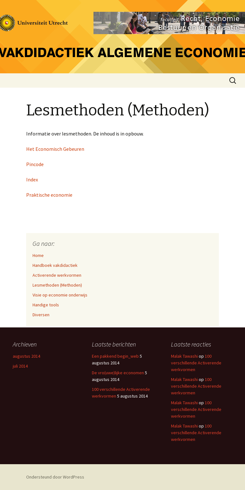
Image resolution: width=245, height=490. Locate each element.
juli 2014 (20, 366)
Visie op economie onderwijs (60, 295)
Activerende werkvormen (57, 275)
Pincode (35, 164)
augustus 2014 (26, 356)
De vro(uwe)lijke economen (118, 373)
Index (32, 179)
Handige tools (46, 305)
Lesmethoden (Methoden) (57, 285)
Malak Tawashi (184, 356)
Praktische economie (49, 195)
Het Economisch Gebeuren (55, 149)
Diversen (41, 315)
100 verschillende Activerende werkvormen (196, 362)
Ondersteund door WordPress (55, 477)
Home (38, 255)
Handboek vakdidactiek (55, 265)
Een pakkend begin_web (115, 356)
